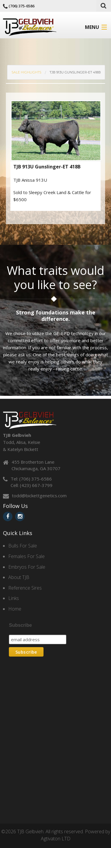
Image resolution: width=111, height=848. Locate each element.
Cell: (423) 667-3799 (31, 485)
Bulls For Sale (22, 545)
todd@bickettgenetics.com (39, 495)
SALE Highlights (26, 72)
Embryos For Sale (26, 567)
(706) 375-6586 (21, 6)
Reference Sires (25, 588)
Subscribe (20, 625)
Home (14, 609)
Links (13, 598)
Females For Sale (26, 556)
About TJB (18, 577)
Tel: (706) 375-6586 (31, 479)
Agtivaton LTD (55, 838)
